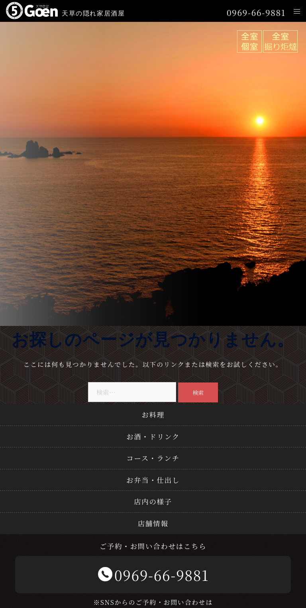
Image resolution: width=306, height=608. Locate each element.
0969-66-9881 (256, 12)
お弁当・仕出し (153, 480)
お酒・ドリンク (153, 436)
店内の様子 (153, 501)
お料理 (153, 415)
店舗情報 (153, 523)
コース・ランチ (152, 458)
